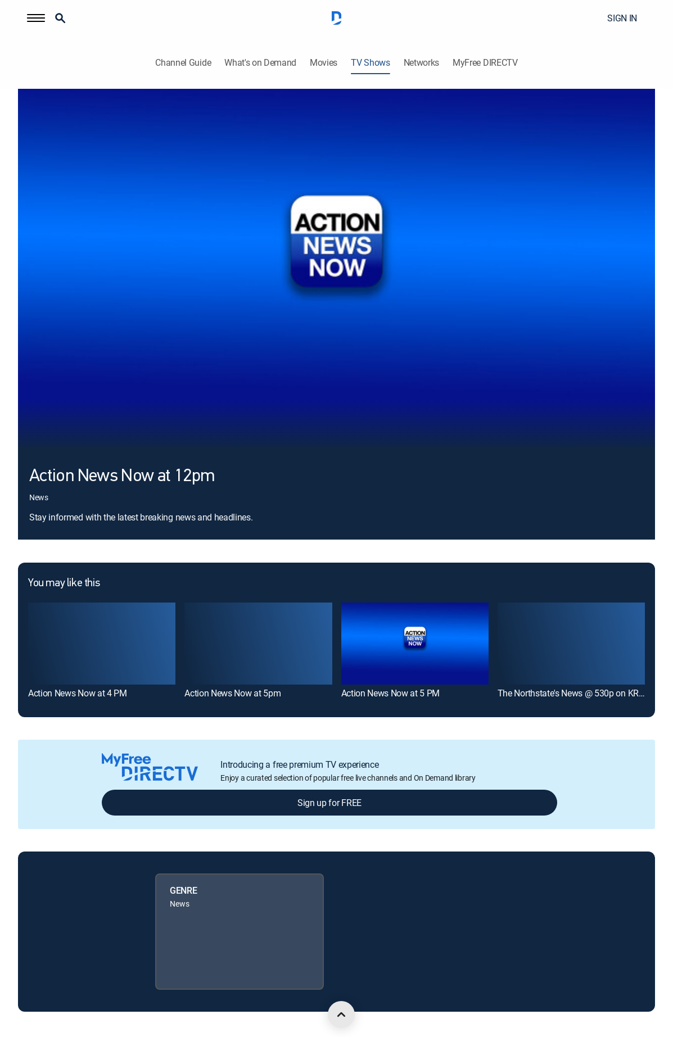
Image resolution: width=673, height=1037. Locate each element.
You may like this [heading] (64, 583)
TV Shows (370, 63)
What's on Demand (260, 63)
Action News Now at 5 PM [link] (390, 693)
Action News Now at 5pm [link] (232, 693)
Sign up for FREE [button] (329, 802)
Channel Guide (183, 63)
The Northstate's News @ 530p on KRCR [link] (573, 693)
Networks (421, 63)
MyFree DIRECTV (485, 63)
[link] (101, 644)
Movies (323, 63)
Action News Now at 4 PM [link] (77, 693)
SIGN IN (622, 18)
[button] (36, 18)
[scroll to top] (341, 1014)
